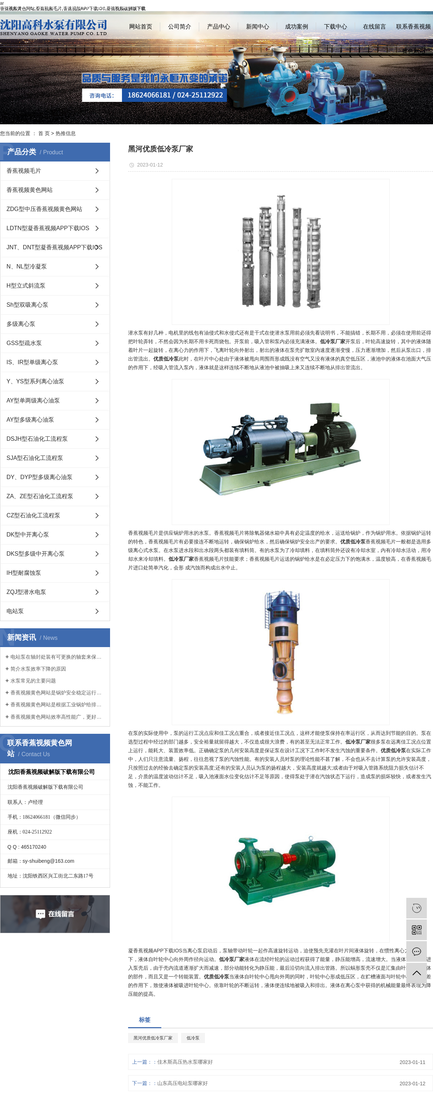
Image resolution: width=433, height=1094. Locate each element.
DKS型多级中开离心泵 (35, 554)
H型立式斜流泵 (25, 286)
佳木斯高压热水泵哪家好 (185, 1062)
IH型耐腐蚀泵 (23, 573)
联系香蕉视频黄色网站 (413, 31)
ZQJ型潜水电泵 (26, 592)
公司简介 (179, 26)
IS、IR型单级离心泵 (32, 362)
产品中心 (218, 26)
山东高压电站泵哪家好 (182, 1083)
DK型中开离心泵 (27, 534)
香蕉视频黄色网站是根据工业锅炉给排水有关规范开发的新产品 (57, 704)
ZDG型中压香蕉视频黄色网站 (44, 209)
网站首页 (140, 26)
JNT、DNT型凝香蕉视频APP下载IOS (54, 247)
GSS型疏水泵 (24, 343)
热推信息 (66, 133)
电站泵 (15, 611)
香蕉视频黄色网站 (29, 190)
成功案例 (296, 26)
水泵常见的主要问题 (33, 681)
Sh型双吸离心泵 (27, 305)
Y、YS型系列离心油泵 (35, 381)
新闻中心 (257, 26)
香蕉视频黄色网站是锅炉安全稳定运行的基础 (57, 692)
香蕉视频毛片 (23, 171)
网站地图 (394, 7)
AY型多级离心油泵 (30, 420)
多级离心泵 (20, 324)
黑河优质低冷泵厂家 (153, 1038)
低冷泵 (193, 1038)
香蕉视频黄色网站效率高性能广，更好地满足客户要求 (57, 717)
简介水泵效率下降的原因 (38, 669)
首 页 (44, 133)
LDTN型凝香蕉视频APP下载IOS (47, 228)
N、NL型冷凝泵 (26, 266)
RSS (413, 7)
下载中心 (335, 26)
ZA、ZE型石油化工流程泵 (39, 496)
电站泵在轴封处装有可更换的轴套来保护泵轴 (57, 657)
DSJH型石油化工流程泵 (37, 439)
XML (428, 7)
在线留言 (374, 26)
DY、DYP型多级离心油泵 (39, 477)
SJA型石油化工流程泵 (34, 458)
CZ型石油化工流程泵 (33, 515)
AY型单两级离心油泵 (33, 400)
